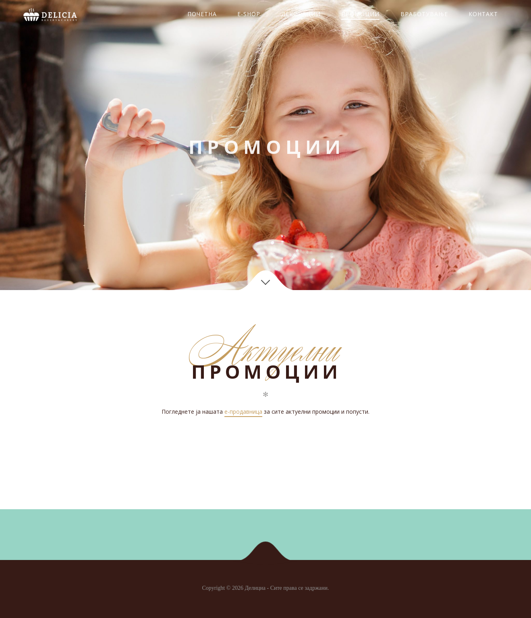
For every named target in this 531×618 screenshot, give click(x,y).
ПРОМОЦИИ (360, 14)
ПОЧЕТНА (202, 14)
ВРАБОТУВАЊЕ (424, 14)
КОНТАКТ (483, 14)
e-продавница (243, 411)
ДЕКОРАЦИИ (301, 14)
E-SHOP (248, 14)
